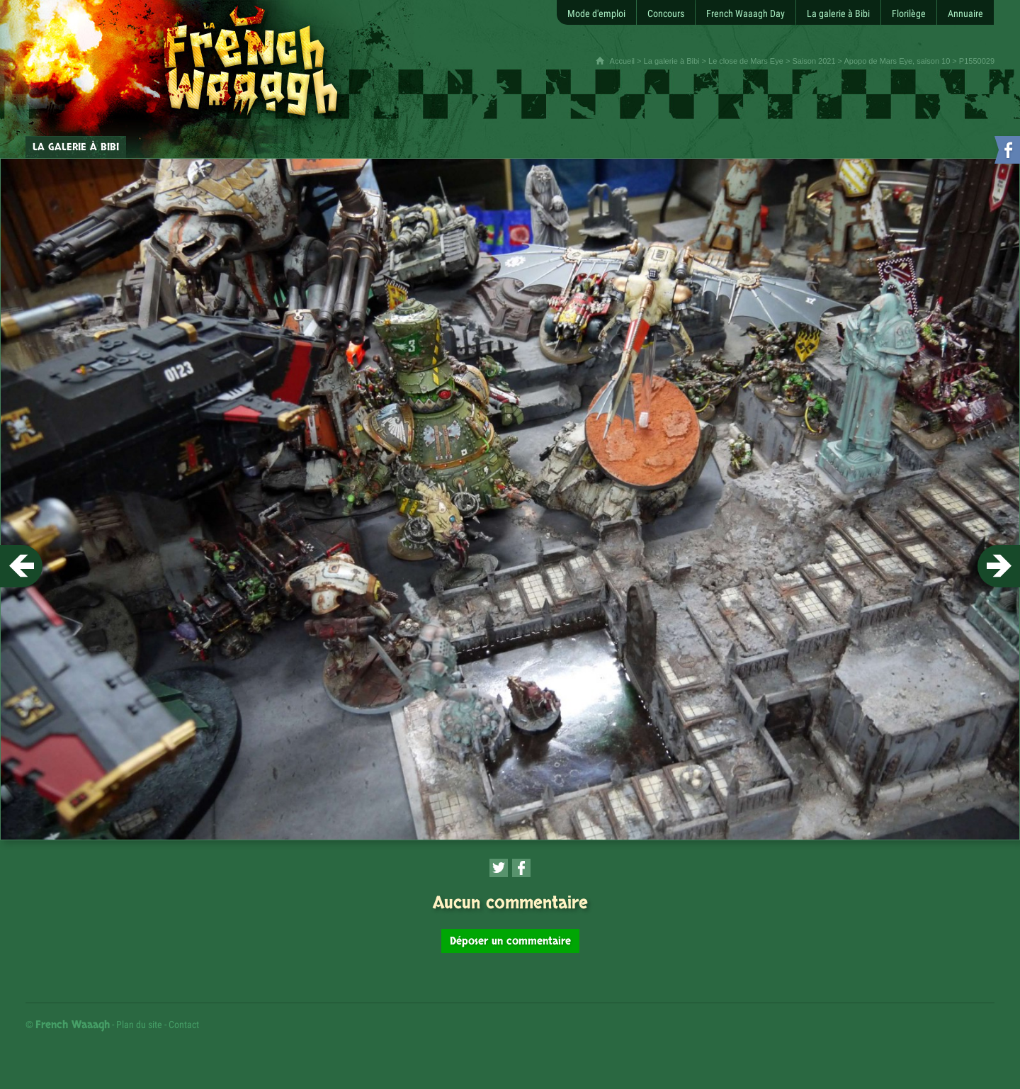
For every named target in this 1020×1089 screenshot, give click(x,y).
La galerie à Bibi (672, 61)
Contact (184, 1024)
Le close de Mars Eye (745, 61)
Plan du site (139, 1024)
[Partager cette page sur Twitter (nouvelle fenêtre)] (498, 868)
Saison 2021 (813, 61)
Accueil (622, 61)
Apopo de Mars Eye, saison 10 (897, 61)
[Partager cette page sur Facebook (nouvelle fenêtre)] (521, 868)
